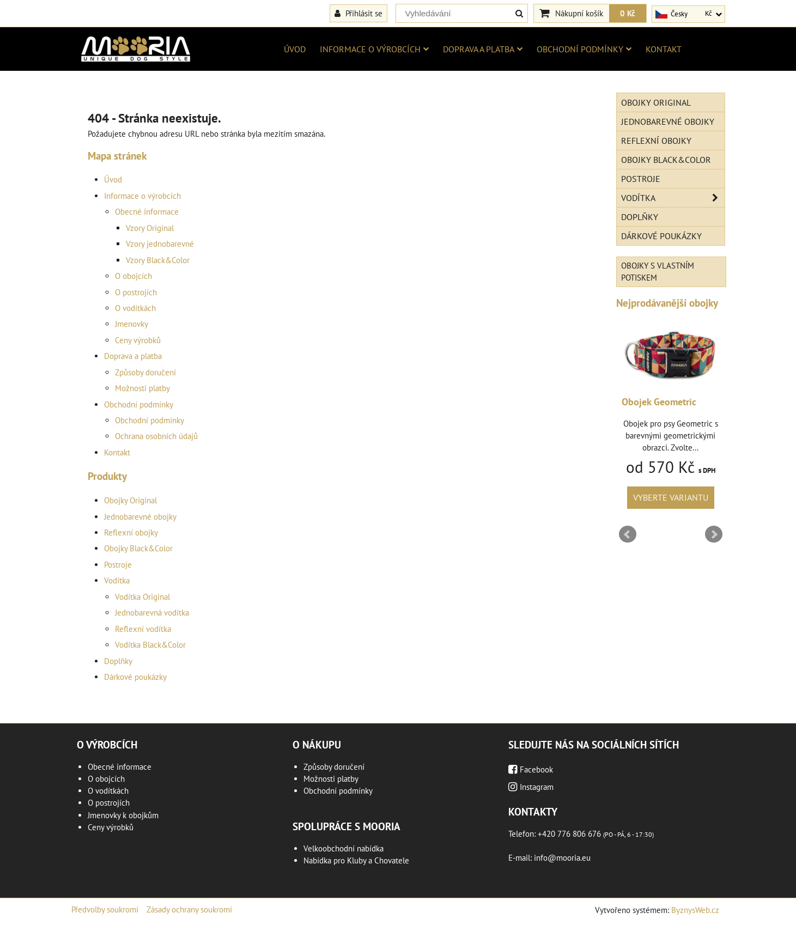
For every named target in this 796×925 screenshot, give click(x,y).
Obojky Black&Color (138, 548)
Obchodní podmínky (584, 49)
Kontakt (664, 49)
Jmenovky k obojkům (123, 815)
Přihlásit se (358, 13)
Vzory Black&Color (158, 260)
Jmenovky (131, 324)
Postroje (118, 564)
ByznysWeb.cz (695, 910)
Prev (627, 534)
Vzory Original (150, 228)
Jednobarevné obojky (140, 517)
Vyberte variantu (670, 497)
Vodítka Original (142, 597)
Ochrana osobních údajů (156, 436)
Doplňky (118, 661)
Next (713, 534)
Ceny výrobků (138, 340)
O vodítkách (135, 308)
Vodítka (117, 580)
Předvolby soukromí (104, 909)
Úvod (295, 49)
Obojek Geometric (659, 401)
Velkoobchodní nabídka (343, 848)
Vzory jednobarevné (160, 244)
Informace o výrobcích (374, 49)
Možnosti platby (142, 388)
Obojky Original (130, 500)
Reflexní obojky (131, 532)
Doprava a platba (482, 49)
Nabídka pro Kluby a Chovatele (356, 860)
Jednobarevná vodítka (152, 612)
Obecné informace (147, 211)
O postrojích (136, 292)
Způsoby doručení (145, 372)
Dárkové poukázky (135, 677)
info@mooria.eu (562, 858)
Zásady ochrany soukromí (189, 909)
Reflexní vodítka (143, 629)
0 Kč (627, 13)
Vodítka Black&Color (150, 645)
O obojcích (133, 276)
